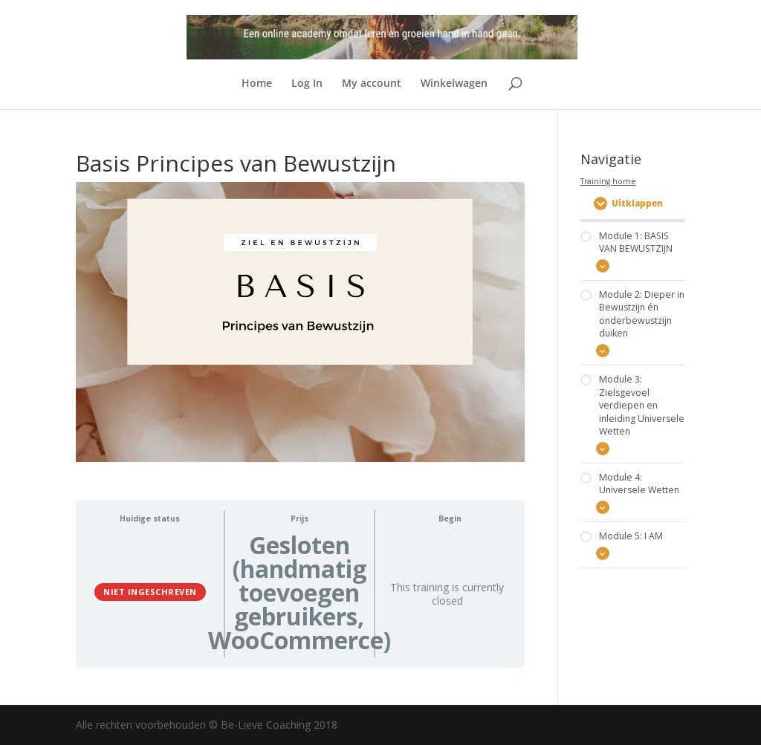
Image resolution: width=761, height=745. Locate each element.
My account (371, 84)
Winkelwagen (454, 84)
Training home (608, 181)
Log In (307, 84)
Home (257, 84)
